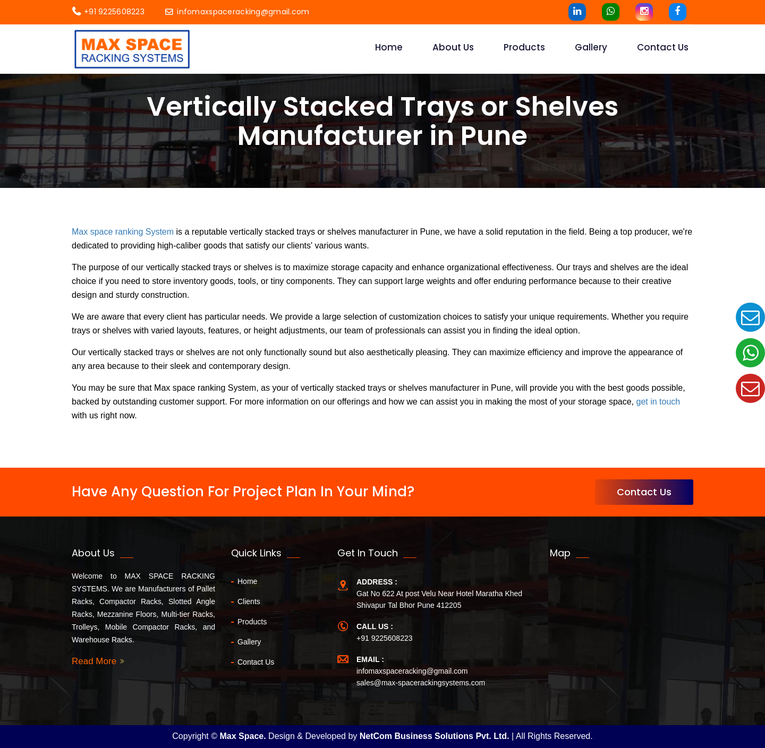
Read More (94, 661)
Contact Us (644, 491)
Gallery (591, 47)
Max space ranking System (123, 231)
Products (524, 47)
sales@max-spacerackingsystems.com (420, 682)
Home (389, 47)
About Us (453, 47)
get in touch (658, 401)
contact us (662, 47)
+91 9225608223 (108, 11)
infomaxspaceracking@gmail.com (237, 11)
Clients (248, 601)
